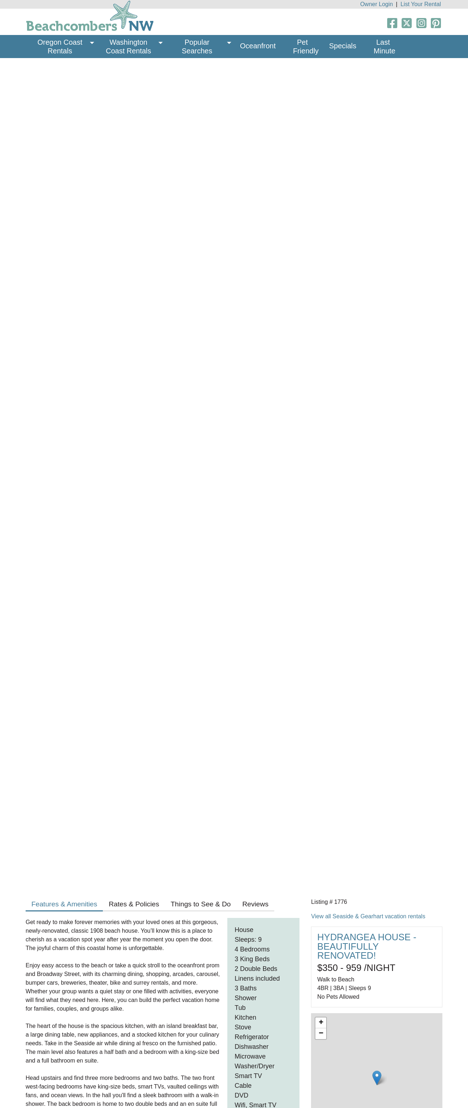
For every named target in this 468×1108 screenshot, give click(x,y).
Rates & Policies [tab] (134, 904)
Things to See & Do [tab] (201, 904)
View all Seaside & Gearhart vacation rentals (368, 916)
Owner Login (376, 4)
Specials (343, 46)
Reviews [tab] (255, 904)
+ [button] (321, 1022)
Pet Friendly (306, 46)
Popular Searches (197, 46)
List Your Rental (421, 4)
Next (428, 176)
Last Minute (384, 46)
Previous (39, 176)
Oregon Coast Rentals (61, 46)
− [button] (321, 1033)
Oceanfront (258, 46)
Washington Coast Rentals (128, 46)
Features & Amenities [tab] (64, 904)
